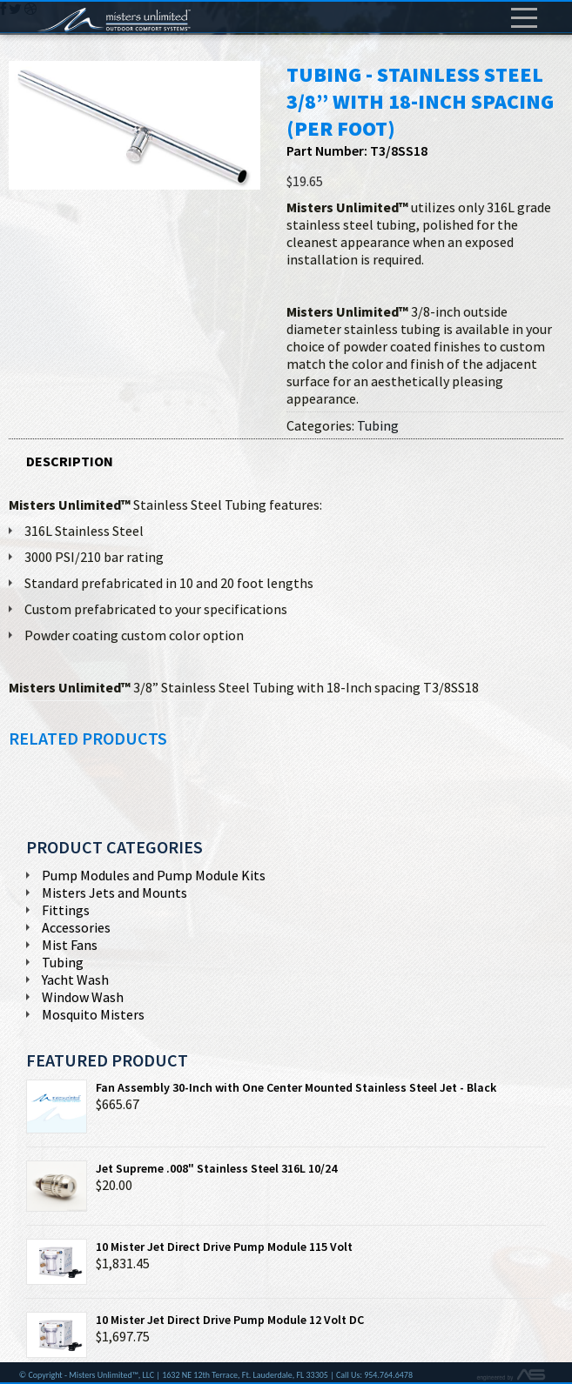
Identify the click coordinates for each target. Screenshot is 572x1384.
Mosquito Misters (93, 1014)
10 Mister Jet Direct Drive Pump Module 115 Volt (189, 1246)
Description (69, 461)
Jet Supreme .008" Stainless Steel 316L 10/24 (181, 1168)
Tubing (378, 425)
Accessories (76, 927)
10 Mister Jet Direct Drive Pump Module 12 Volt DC (195, 1319)
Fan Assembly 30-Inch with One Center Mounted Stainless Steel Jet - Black (261, 1087)
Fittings (66, 910)
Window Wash (83, 997)
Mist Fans (70, 944)
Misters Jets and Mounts (114, 892)
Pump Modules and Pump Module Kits (154, 875)
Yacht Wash (75, 979)
